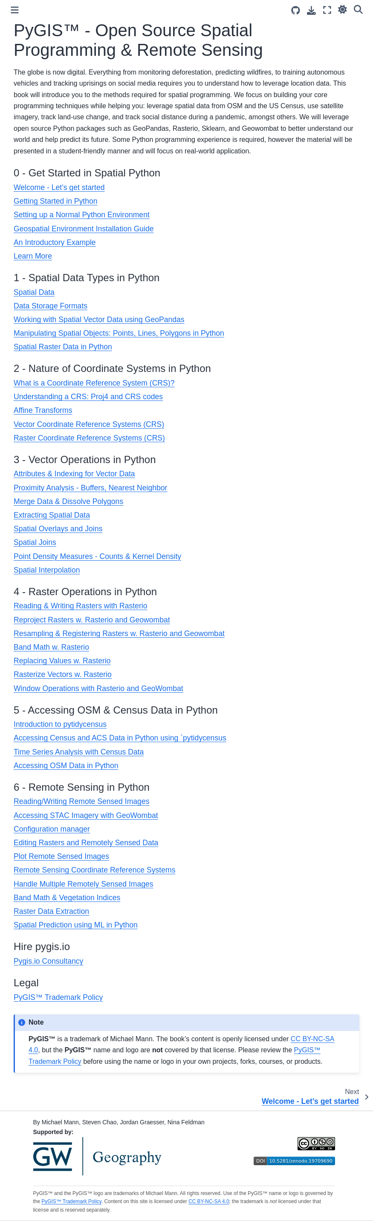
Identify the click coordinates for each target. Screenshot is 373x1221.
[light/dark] (342, 9)
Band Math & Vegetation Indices (67, 897)
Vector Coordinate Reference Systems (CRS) (89, 424)
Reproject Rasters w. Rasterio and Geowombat (92, 620)
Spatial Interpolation (47, 570)
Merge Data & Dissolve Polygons (68, 501)
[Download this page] (311, 10)
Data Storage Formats (50, 306)
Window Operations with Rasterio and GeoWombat (98, 688)
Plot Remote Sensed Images (61, 856)
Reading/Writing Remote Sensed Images (81, 801)
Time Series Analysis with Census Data (79, 752)
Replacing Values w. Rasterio (62, 661)
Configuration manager (52, 829)
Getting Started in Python (56, 201)
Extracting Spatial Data (52, 515)
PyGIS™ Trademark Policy (58, 997)
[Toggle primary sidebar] (15, 10)
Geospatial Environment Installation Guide (84, 229)
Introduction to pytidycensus (60, 724)
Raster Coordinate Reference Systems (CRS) (89, 438)
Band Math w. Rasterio (51, 647)
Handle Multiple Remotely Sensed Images (83, 884)
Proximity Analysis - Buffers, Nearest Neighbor (90, 488)
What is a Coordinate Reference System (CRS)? (94, 383)
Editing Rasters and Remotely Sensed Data (86, 842)
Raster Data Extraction (51, 911)
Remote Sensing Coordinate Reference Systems (94, 870)
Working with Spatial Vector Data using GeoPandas (99, 319)
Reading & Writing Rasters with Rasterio (80, 606)
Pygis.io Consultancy (48, 961)
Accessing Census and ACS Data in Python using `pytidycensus (120, 738)
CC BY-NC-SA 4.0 (208, 1201)
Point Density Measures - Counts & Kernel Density (97, 556)
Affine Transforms (43, 410)
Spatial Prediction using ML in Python (76, 925)
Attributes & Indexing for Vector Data (74, 473)
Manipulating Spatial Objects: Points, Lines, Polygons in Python (119, 333)
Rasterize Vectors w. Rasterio (63, 674)
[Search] (358, 9)
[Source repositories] (296, 10)
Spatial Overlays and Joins (58, 528)
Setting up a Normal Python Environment (82, 214)
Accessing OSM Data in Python (66, 765)
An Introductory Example (55, 242)
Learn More (33, 256)
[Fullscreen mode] (327, 10)
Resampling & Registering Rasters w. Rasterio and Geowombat (119, 633)
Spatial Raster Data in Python (63, 347)
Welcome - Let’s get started (59, 187)
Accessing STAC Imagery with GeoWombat (86, 815)
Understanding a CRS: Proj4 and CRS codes (88, 396)
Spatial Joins (35, 542)
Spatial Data (34, 292)
